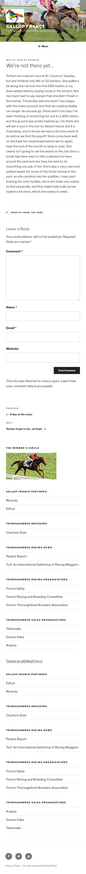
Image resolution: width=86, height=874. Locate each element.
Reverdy (12, 500)
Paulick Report (16, 556)
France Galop (15, 588)
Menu (43, 46)
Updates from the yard (27, 212)
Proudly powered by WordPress (40, 865)
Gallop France (26, 26)
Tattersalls (13, 628)
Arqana (11, 645)
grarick (33, 60)
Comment (14, 251)
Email (11, 328)
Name (11, 307)
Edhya (10, 508)
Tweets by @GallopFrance (24, 661)
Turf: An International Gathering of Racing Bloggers (42, 564)
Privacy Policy (12, 865)
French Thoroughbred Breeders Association (37, 605)
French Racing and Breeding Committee (34, 596)
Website (12, 348)
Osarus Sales (15, 637)
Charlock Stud (16, 532)
